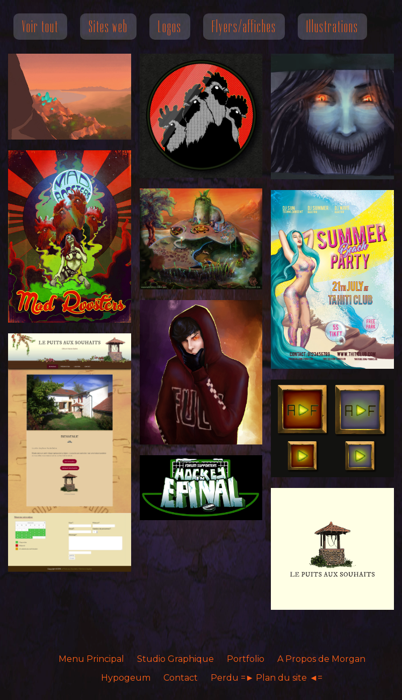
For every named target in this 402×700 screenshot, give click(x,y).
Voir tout (40, 26)
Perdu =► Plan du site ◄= (267, 678)
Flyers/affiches (244, 26)
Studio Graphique (175, 659)
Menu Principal (91, 659)
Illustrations (332, 26)
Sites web (108, 26)
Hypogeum (125, 678)
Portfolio (245, 659)
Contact (180, 678)
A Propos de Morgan (321, 659)
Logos (170, 26)
